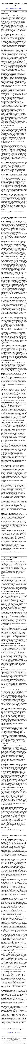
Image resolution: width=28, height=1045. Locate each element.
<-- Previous (18, 1032)
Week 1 (7, 8)
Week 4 (20, 8)
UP (1, 214)
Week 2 (12, 8)
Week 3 (16, 8)
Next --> (12, 1032)
